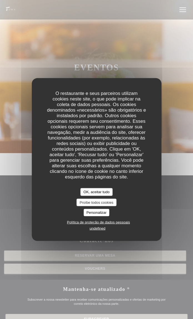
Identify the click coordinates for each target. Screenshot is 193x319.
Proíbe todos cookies (96, 202)
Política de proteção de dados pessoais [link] (98, 222)
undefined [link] (97, 228)
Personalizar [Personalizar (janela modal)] (96, 212)
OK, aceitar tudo (97, 192)
